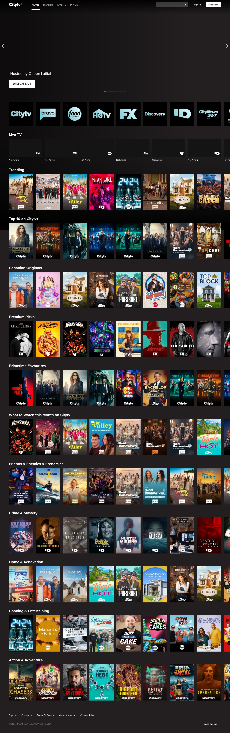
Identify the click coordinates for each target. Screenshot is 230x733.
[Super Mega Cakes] (155, 633)
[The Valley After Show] (101, 437)
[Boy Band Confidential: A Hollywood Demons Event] (21, 535)
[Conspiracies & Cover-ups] (75, 682)
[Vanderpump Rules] (101, 486)
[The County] (182, 192)
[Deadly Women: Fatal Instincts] (209, 535)
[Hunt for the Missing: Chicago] (128, 535)
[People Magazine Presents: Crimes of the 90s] (182, 535)
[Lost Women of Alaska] (155, 535)
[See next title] (224, 46)
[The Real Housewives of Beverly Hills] (182, 241)
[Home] (16, 5)
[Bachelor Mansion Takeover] (155, 388)
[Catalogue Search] (170, 4)
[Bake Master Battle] (48, 290)
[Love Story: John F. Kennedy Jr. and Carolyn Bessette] (21, 339)
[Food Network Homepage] (75, 114)
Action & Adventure (26, 660)
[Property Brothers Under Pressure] (128, 290)
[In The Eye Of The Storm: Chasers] (21, 682)
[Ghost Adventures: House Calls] (155, 682)
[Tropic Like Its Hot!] (209, 437)
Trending (16, 170)
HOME (35, 4)
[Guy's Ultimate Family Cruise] (182, 633)
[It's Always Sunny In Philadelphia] (48, 339)
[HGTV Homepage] (101, 114)
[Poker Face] (128, 339)
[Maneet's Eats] (48, 633)
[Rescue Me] (209, 339)
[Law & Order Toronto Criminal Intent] (75, 241)
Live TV (15, 134)
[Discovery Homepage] (155, 114)
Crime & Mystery (23, 513)
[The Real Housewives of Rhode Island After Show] (155, 486)
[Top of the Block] (209, 290)
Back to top (210, 724)
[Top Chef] (209, 241)
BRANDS (48, 4)
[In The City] (155, 192)
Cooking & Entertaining (29, 611)
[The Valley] (75, 192)
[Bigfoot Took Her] (128, 682)
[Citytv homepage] (21, 114)
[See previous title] (5, 46)
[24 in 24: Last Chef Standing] (128, 192)
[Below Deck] (48, 486)
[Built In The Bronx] (182, 682)
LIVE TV (61, 4)
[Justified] (155, 339)
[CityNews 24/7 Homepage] (209, 114)
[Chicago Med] (128, 241)
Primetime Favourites (27, 366)
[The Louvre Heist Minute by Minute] (101, 682)
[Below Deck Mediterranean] (75, 486)
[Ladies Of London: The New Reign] (48, 437)
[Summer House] (21, 192)
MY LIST (75, 4)
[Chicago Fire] (48, 241)
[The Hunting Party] (21, 388)
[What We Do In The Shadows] (101, 339)
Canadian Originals (25, 268)
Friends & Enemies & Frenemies (36, 464)
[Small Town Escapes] (21, 290)
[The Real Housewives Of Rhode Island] (128, 437)
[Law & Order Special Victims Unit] (21, 241)
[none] (13, 715)
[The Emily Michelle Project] (101, 290)
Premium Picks (21, 317)
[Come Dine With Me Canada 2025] (182, 290)
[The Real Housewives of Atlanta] (155, 437)
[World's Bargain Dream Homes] (75, 584)
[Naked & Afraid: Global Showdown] (48, 682)
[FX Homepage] (128, 114)
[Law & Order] (155, 241)
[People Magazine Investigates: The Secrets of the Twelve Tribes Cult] (101, 535)
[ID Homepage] (182, 114)
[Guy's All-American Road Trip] (101, 633)
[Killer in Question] (75, 535)
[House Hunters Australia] (155, 584)
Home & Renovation (26, 562)
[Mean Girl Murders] (101, 192)
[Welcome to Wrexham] (75, 339)
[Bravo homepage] (48, 114)
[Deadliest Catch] (209, 192)
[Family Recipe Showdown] (209, 633)
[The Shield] (182, 339)
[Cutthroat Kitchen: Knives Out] (75, 633)
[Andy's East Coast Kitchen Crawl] (155, 290)
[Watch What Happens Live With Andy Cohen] (21, 486)
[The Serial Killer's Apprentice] (209, 682)
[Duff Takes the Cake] (128, 633)
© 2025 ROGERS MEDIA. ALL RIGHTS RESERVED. (30, 724)
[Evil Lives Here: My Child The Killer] (48, 535)
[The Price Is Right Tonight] (128, 388)
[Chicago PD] (101, 241)
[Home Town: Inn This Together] (21, 584)
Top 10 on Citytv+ (23, 218)
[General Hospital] (48, 192)
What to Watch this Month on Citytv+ (40, 415)
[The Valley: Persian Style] (209, 486)
